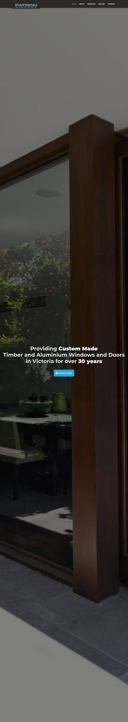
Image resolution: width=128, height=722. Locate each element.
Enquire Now (64, 373)
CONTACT (111, 4)
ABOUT (81, 4)
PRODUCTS (91, 4)
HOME (74, 4)
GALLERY (101, 4)
